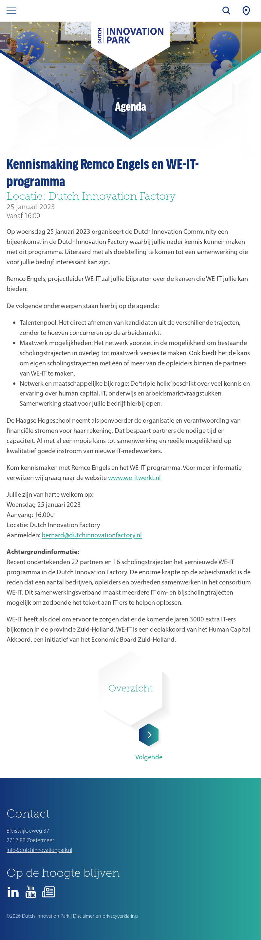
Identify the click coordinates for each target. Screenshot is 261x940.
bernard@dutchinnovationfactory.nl (92, 535)
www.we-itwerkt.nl (134, 477)
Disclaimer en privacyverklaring (105, 916)
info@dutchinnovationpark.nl (39, 850)
